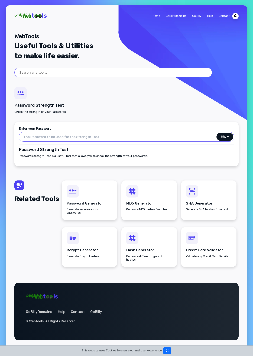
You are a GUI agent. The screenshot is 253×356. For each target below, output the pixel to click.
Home (156, 16)
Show (225, 136)
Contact (224, 16)
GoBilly (196, 16)
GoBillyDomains (176, 16)
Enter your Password (35, 129)
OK (167, 350)
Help (210, 16)
